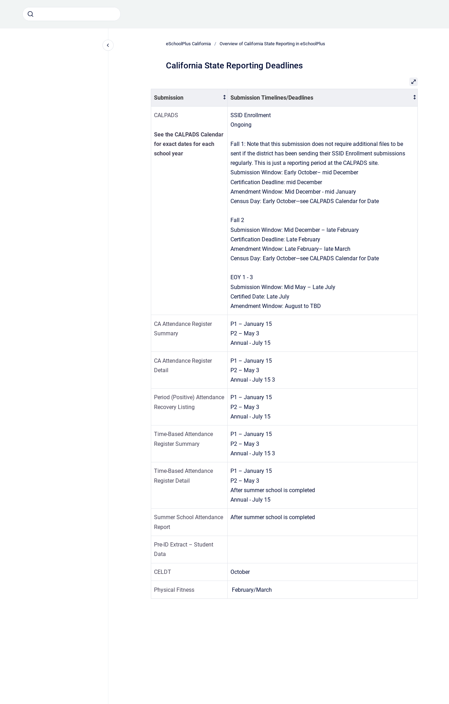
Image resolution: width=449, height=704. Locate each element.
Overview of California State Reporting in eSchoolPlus (272, 43)
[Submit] (30, 14)
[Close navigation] (108, 45)
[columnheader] (189, 98)
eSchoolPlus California (188, 43)
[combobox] (71, 14)
